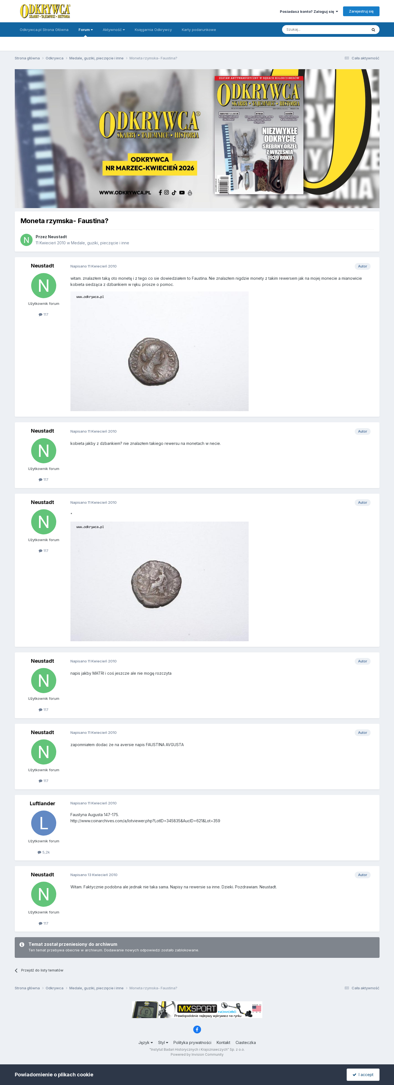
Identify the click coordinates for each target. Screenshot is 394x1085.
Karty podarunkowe (199, 29)
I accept (363, 1074)
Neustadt (57, 236)
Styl (163, 1042)
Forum (86, 32)
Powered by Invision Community (197, 1054)
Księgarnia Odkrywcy (153, 29)
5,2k (44, 852)
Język (145, 1042)
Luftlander (42, 803)
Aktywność (114, 29)
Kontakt (223, 1042)
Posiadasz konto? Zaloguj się (309, 11)
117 (43, 314)
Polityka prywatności (192, 1042)
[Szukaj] (311, 29)
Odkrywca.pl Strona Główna (44, 29)
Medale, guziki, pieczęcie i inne (100, 242)
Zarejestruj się (361, 11)
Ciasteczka (246, 1042)
